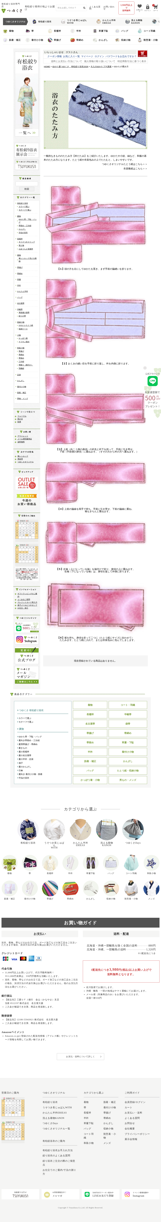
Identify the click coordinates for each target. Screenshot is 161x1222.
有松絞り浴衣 (41, 21)
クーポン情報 (54, 56)
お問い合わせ (109, 8)
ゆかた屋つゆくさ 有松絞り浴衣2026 (70, 66)
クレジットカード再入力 (27, 602)
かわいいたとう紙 (26, 325)
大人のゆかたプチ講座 (101, 66)
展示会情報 (131, 1139)
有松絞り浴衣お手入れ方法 (58, 1150)
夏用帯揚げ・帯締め (27, 744)
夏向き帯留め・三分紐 (28, 740)
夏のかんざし (24, 766)
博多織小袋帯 (24, 313)
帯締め (76, 40)
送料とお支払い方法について (66, 61)
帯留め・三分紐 (25, 226)
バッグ (121, 31)
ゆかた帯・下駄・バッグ (29, 736)
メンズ (107, 1143)
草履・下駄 (128, 742)
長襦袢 (54, 31)
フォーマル (21, 416)
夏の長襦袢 (23, 751)
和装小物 (20, 348)
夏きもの (22, 748)
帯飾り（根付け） (26, 365)
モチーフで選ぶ (25, 210)
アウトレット (22, 436)
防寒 (19, 422)
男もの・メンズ (127, 780)
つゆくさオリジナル (25, 462)
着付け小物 (34, 40)
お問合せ (130, 1123)
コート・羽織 (128, 705)
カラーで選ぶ (24, 207)
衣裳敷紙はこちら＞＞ (135, 168)
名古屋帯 (20, 303)
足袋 (19, 375)
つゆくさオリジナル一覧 (56, 1128)
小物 (19, 335)
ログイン (99, 56)
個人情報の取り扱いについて (99, 61)
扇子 (20, 763)
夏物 (19, 216)
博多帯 (20, 459)
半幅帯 (20, 309)
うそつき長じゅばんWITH (74, 21)
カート (128, 1107)
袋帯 (127, 723)
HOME (47, 66)
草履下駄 (100, 31)
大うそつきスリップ (27, 242)
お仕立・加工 (22, 608)
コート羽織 (146, 31)
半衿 (75, 31)
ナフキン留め (24, 342)
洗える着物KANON (133, 21)
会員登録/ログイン (135, 1102)
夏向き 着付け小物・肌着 (29, 774)
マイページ (87, 56)
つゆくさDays (50, 1123)
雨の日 (20, 419)
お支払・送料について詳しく (80, 1056)
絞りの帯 (22, 316)
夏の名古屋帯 (24, 755)
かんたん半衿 (22, 291)
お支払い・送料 (133, 1112)
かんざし (100, 40)
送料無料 (21, 442)
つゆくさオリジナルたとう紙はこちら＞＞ (124, 164)
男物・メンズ (22, 399)
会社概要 (130, 1128)
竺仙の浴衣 (23, 233)
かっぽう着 (23, 338)
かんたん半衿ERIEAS (106, 21)
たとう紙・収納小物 (128, 770)
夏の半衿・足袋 (25, 759)
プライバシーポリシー (137, 1134)
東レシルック (22, 456)
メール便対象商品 (24, 439)
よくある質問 (94, 8)
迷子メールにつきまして (27, 605)
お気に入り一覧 (71, 56)
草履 (19, 279)
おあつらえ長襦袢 (26, 249)
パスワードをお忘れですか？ (121, 56)
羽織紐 (21, 368)
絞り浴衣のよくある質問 (56, 1155)
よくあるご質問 (23, 599)
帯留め (21, 358)
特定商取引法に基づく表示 (131, 61)
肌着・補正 (12, 40)
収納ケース (23, 329)
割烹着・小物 (148, 40)
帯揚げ (54, 40)
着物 (8, 31)
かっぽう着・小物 (90, 780)
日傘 (20, 770)
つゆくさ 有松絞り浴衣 (30, 710)
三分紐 (21, 361)
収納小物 (123, 40)
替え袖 (21, 245)
